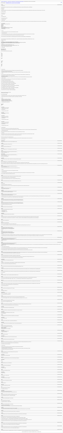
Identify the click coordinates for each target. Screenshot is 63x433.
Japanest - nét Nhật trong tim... (4, 1)
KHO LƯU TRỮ (9, 1)
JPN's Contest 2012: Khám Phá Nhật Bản (19, 1)
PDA (61, 2)
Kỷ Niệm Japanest (13, 1)
